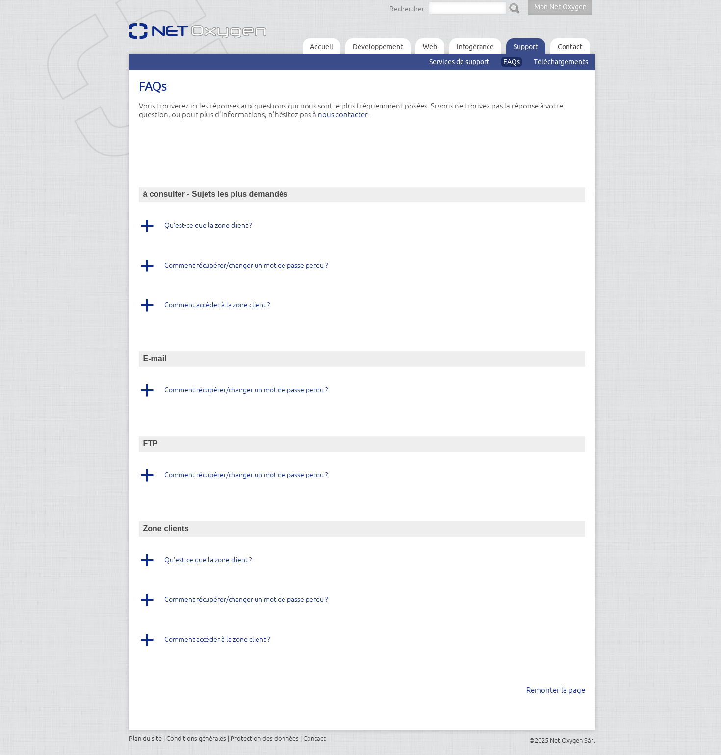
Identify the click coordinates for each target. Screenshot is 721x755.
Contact (570, 47)
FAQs (511, 62)
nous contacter (343, 114)
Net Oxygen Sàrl (572, 740)
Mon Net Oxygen (560, 7)
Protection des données (265, 738)
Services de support (459, 62)
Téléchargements (561, 62)
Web (430, 47)
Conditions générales (196, 738)
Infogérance (475, 47)
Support (526, 47)
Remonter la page (555, 690)
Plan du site (145, 738)
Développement (378, 47)
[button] (362, 229)
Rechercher (406, 9)
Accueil (321, 47)
